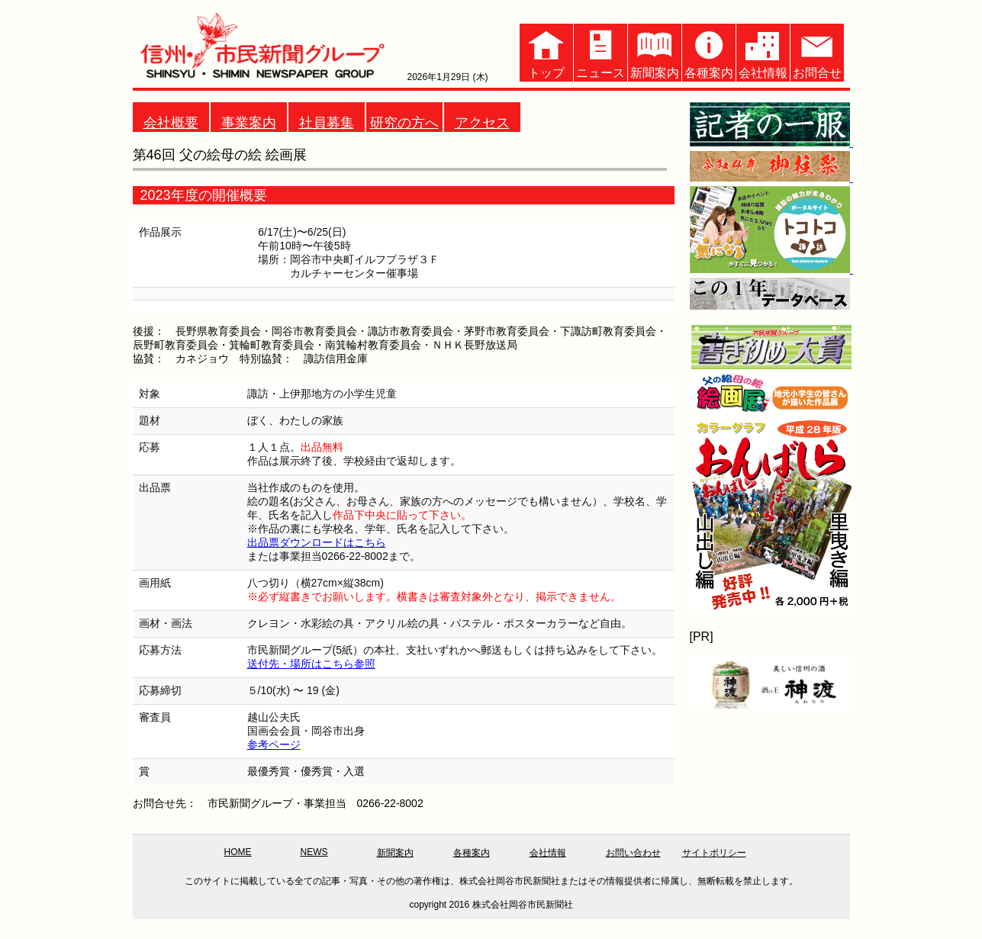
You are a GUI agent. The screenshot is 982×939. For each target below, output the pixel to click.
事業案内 (248, 122)
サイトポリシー (714, 852)
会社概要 (170, 122)
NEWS (314, 852)
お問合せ (817, 51)
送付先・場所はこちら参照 (311, 664)
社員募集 (326, 122)
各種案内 (709, 51)
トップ (546, 51)
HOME (238, 852)
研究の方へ (404, 122)
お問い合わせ (633, 852)
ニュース (600, 51)
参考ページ (274, 744)
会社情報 (763, 51)
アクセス (482, 122)
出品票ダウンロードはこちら (316, 542)
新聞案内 (654, 51)
